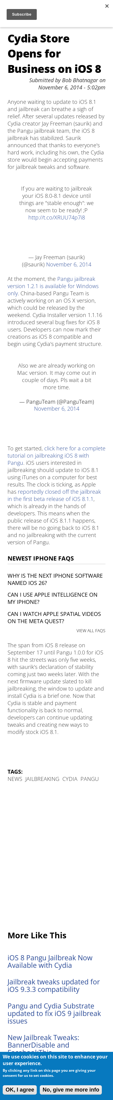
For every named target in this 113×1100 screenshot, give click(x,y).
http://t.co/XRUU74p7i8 (56, 217)
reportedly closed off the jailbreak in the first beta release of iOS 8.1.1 (54, 495)
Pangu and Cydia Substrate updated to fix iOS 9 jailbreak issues (54, 1013)
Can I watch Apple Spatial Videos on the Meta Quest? (54, 617)
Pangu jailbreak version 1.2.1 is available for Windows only (53, 286)
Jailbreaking (42, 778)
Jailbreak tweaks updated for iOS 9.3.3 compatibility (54, 985)
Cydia (69, 778)
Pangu (89, 778)
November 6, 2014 (68, 264)
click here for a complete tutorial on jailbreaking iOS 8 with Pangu (56, 455)
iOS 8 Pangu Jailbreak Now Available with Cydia (50, 961)
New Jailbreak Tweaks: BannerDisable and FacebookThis (43, 1045)
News (15, 778)
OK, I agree (19, 1090)
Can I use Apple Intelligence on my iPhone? (53, 598)
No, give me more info (70, 1090)
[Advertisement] (56, 856)
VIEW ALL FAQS (91, 630)
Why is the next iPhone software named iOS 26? (55, 579)
